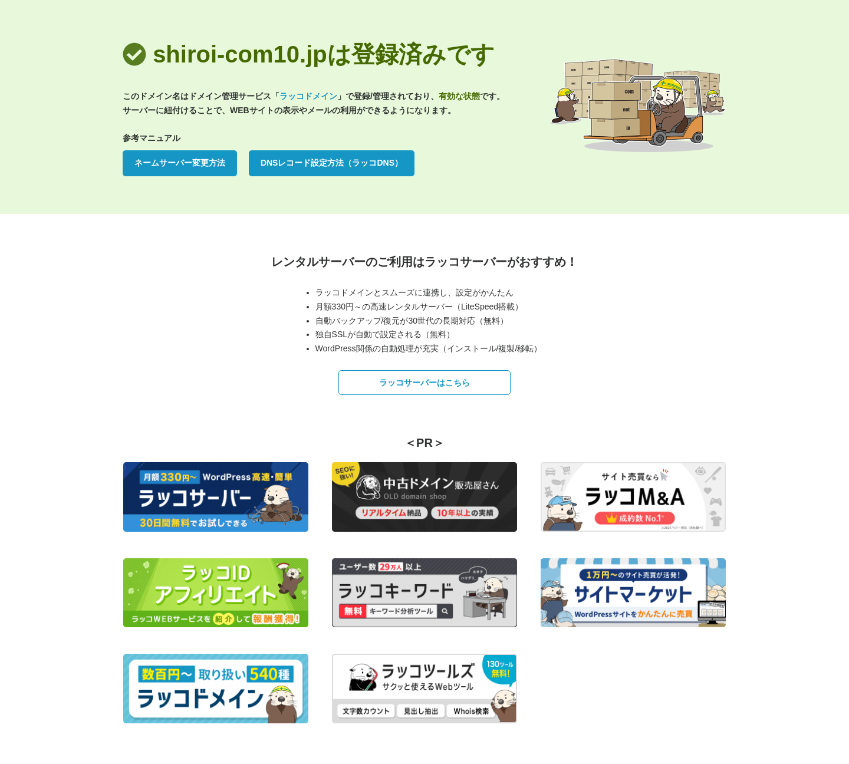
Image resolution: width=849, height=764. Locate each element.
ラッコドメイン (308, 96)
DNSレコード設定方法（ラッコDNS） (332, 162)
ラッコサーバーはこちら (424, 382)
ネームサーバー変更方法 (179, 162)
